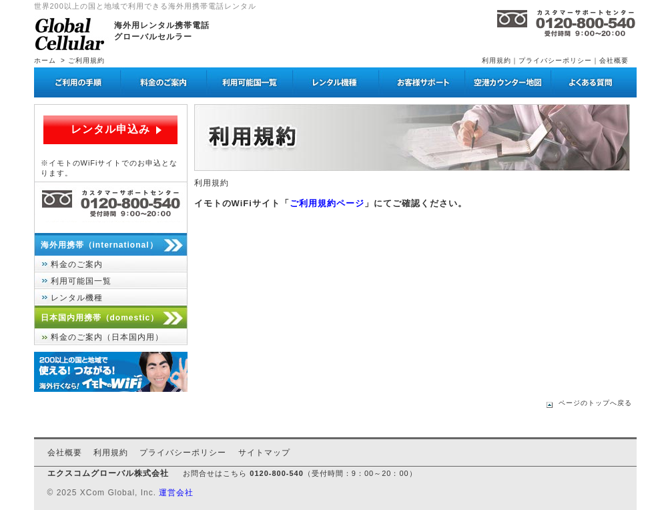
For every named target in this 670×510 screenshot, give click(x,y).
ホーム (45, 60)
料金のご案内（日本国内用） (107, 337)
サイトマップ (264, 452)
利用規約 (496, 60)
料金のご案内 (77, 264)
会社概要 (614, 60)
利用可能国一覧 (81, 281)
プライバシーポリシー (555, 60)
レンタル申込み (110, 129)
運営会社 (176, 492)
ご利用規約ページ (327, 203)
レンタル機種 (77, 297)
